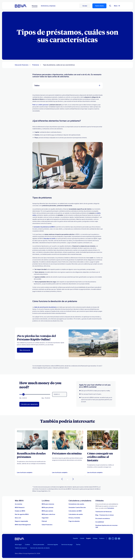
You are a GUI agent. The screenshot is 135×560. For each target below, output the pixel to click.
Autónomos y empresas (48, 6)
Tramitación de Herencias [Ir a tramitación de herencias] (103, 511)
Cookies (27, 544)
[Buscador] (110, 6)
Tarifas (78, 544)
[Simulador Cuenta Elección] (77, 507)
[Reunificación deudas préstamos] (32, 455)
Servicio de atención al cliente (40, 548)
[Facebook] (109, 538)
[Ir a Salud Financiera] (47, 525)
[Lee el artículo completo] (24, 472)
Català (82, 538)
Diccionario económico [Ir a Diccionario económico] (102, 518)
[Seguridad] (45, 518)
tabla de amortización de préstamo (45, 307)
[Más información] (25, 350)
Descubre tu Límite (49, 238)
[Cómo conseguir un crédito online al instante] (102, 457)
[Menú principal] (117, 5)
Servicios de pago (67, 544)
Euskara (101, 538)
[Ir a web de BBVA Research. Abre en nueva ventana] (19, 507)
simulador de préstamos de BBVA (44, 227)
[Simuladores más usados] (76, 504)
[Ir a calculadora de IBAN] (75, 511)
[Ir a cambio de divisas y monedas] (74, 518)
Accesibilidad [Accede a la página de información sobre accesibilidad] (99, 522)
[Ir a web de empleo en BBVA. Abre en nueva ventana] (20, 511)
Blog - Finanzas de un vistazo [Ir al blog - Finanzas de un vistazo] (104, 515)
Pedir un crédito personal (40, 104)
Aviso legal (18, 544)
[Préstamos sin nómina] (67, 453)
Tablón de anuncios (21, 548)
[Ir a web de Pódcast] (44, 521)
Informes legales (52, 544)
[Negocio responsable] (21, 521)
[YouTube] (119, 538)
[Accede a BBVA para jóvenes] (47, 507)
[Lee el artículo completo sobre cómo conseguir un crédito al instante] (102, 440)
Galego (95, 538)
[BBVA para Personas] (20, 6)
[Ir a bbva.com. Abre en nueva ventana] (18, 518)
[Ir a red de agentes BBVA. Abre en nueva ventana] (22, 514)
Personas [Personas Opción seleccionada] (34, 6)
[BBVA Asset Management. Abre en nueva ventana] (23, 525)
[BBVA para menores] (48, 504)
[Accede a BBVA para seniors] (47, 511)
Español (75, 538)
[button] (84, 5)
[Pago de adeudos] (74, 521)
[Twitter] (113, 538)
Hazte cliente (99, 6)
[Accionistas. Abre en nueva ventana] (18, 504)
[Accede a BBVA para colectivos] (48, 514)
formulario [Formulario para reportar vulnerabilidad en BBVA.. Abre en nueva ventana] (110, 508)
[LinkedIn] (116, 538)
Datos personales (38, 544)
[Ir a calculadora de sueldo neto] (76, 514)
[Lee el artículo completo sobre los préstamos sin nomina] (67, 440)
